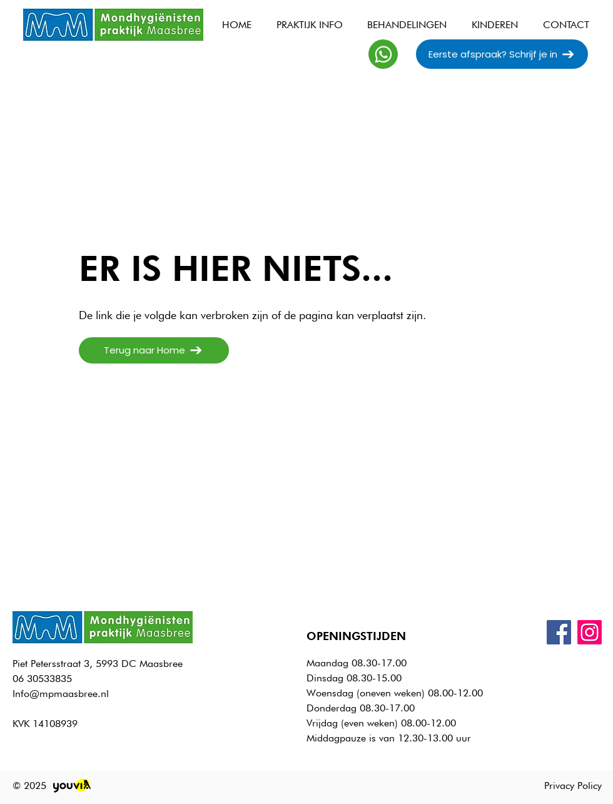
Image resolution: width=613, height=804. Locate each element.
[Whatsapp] (383, 54)
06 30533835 (42, 678)
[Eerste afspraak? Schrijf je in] (502, 54)
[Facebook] (559, 632)
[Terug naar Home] (154, 350)
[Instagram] (589, 632)
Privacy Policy (573, 785)
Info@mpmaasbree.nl (61, 694)
